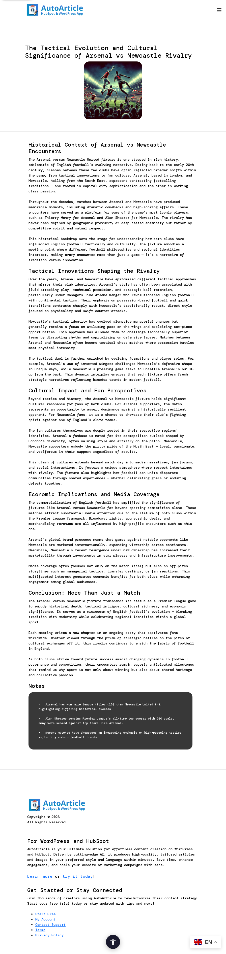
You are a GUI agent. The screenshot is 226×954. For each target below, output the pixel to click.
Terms (40, 930)
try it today (78, 876)
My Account (45, 919)
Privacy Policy (49, 935)
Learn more (39, 876)
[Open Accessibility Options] (113, 942)
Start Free (45, 914)
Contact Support (50, 924)
